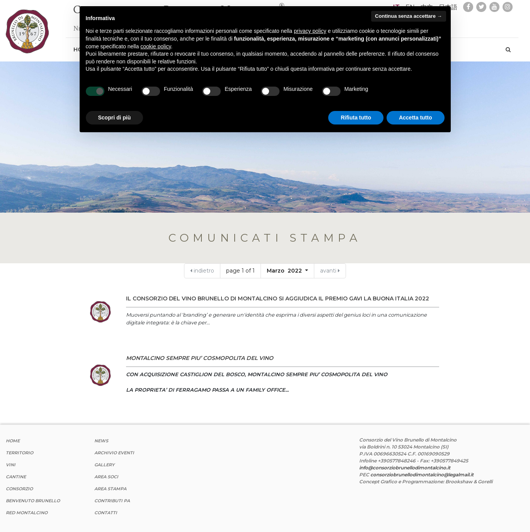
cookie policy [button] (155, 46)
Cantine (16, 476)
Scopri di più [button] (114, 117)
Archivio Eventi (114, 452)
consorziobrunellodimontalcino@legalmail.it (422, 474)
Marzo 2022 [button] (285, 270)
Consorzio (19, 488)
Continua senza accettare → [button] (408, 16)
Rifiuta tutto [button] (356, 117)
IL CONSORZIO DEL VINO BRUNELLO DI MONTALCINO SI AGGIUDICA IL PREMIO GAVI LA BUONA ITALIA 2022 (277, 298)
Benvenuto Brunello (33, 500)
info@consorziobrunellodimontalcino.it (404, 468)
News (101, 440)
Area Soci (106, 476)
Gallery (104, 464)
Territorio (19, 452)
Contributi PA (112, 500)
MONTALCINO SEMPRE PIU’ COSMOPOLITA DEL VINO (199, 358)
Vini (10, 464)
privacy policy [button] (310, 31)
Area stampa (110, 488)
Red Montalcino (27, 512)
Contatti (105, 512)
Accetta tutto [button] (415, 117)
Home (13, 440)
